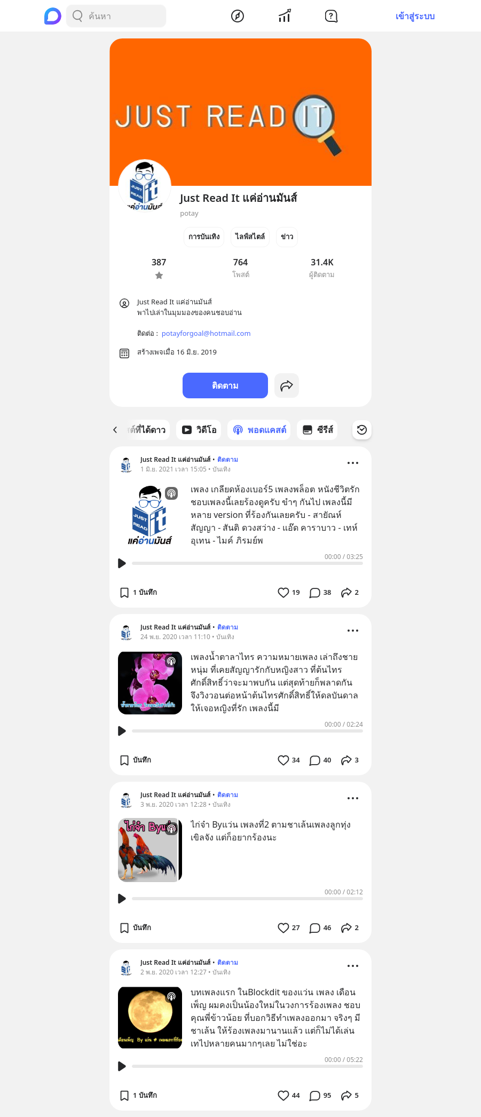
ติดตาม (225, 385)
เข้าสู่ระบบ (415, 16)
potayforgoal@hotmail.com (206, 333)
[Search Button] (77, 16)
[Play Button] (122, 563)
